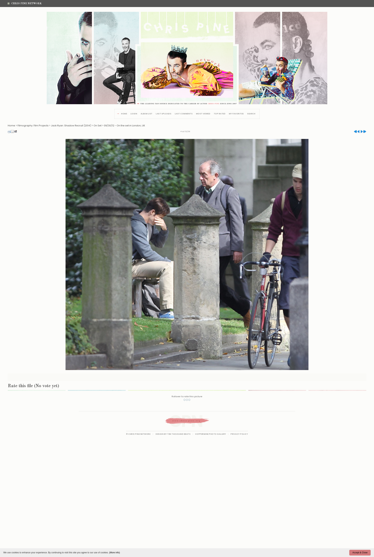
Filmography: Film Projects (33, 125)
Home (124, 114)
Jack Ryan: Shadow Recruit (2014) (71, 125)
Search (251, 114)
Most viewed (203, 114)
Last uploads (163, 114)
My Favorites (236, 114)
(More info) (114, 552)
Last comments (184, 114)
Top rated (220, 114)
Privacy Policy (239, 434)
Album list (146, 114)
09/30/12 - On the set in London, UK (124, 125)
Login (134, 114)
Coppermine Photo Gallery (210, 434)
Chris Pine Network (25, 3)
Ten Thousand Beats (179, 434)
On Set (98, 125)
